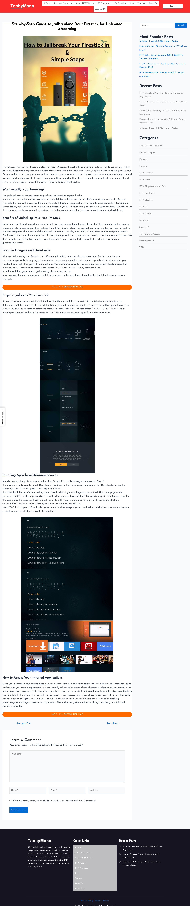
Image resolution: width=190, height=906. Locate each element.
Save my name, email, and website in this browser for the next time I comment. (54, 806)
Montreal (144, 222)
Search (181, 27)
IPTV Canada (146, 175)
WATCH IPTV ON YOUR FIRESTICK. (67, 289)
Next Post (113, 726)
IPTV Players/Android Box (152, 188)
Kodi (132, 4)
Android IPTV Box (85, 4)
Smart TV (153, 4)
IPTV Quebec (146, 202)
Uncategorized (147, 243)
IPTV (47, 4)
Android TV (100, 11)
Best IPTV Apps (147, 154)
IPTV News (145, 182)
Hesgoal (143, 168)
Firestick (143, 161)
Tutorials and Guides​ (150, 236)
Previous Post (23, 726)
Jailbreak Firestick (63, 4)
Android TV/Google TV (151, 148)
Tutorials (141, 4)
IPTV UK (143, 209)
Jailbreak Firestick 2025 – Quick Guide (159, 43)
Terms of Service (102, 894)
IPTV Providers (119, 4)
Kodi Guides (145, 215)
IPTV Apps (103, 4)
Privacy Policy (87, 894)
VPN (141, 249)
